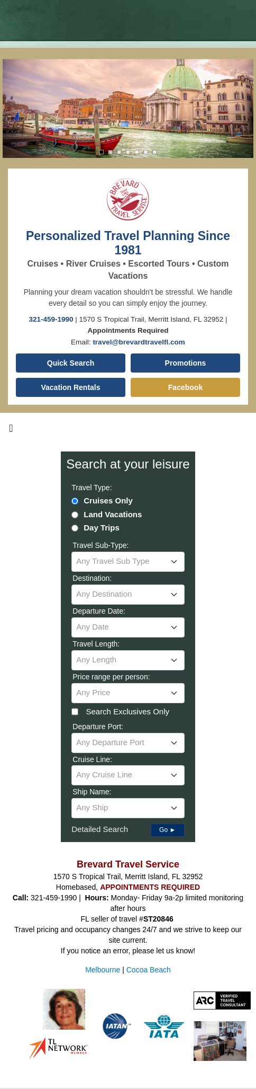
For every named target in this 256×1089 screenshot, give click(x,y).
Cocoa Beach (148, 970)
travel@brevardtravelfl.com (139, 342)
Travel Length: (96, 644)
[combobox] (127, 562)
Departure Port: (97, 726)
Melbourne (102, 970)
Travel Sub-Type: (100, 545)
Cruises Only (108, 500)
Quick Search (71, 363)
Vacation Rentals (70, 387)
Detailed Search (99, 829)
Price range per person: (111, 676)
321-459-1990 (51, 319)
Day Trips (102, 527)
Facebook (185, 387)
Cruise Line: (92, 759)
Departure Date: (98, 611)
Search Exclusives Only (127, 711)
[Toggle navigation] (11, 430)
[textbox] (128, 561)
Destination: (92, 578)
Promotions (185, 363)
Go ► (167, 830)
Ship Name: (91, 791)
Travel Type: (91, 487)
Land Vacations (113, 514)
